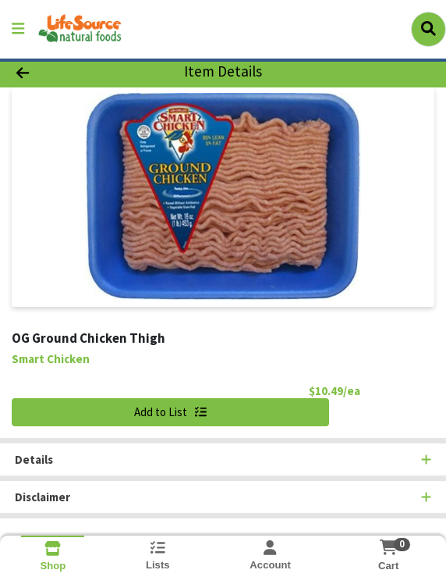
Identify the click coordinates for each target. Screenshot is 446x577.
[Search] (428, 29)
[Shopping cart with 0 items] (388, 547)
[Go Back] (65, 72)
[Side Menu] (18, 29)
